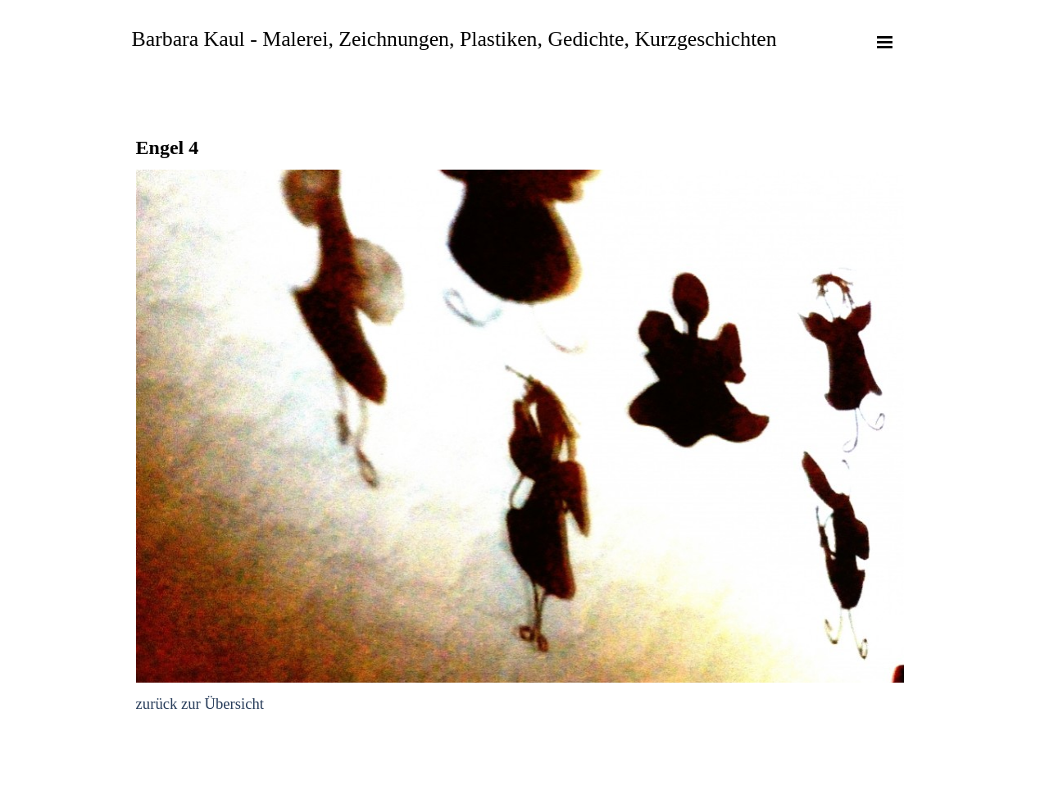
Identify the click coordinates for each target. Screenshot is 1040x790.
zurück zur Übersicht (200, 703)
